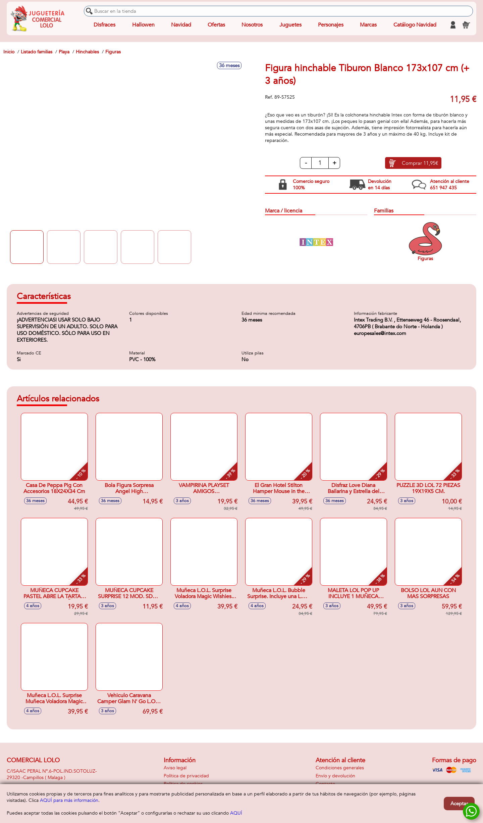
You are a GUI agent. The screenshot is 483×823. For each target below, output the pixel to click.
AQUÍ (236, 813)
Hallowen (143, 25)
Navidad (181, 25)
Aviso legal (175, 768)
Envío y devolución (335, 776)
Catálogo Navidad (414, 25)
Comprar (420, 163)
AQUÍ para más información (69, 800)
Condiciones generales (340, 768)
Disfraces (104, 25)
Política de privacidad (186, 776)
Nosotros (252, 25)
